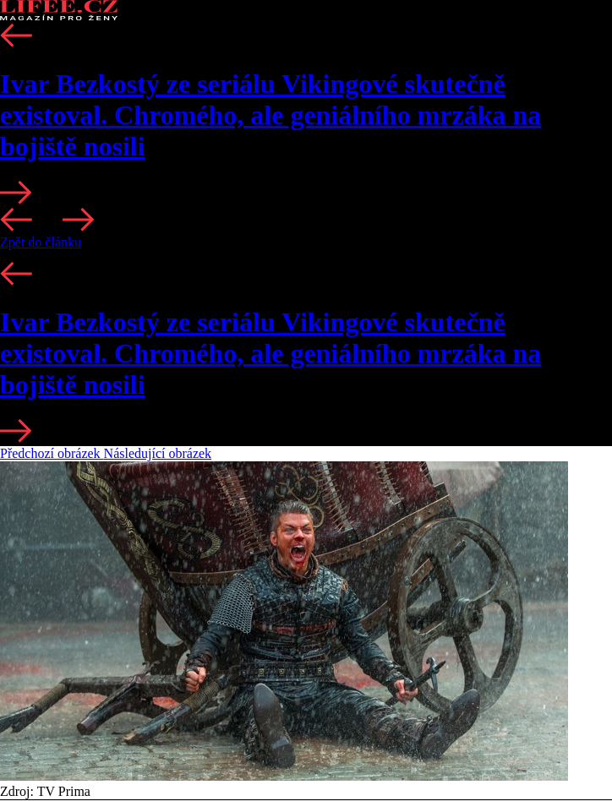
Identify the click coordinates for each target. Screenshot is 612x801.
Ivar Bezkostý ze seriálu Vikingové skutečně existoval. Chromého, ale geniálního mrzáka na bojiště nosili (270, 114)
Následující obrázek (158, 453)
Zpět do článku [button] (40, 242)
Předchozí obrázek (52, 453)
